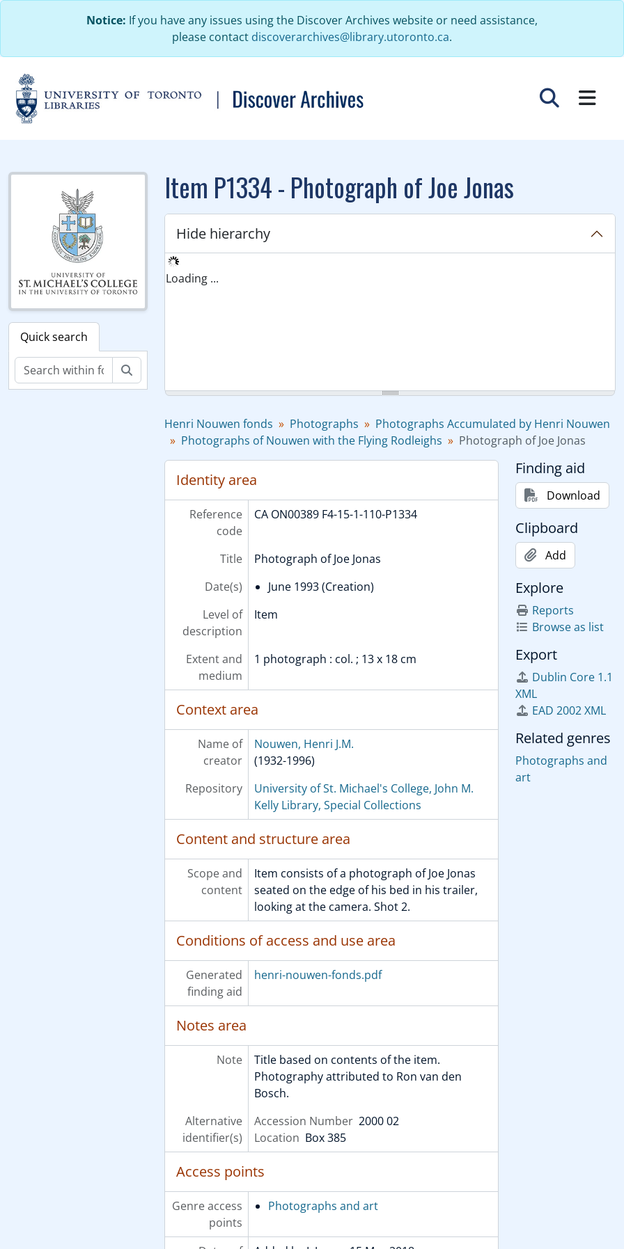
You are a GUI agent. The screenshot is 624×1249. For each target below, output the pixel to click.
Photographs (324, 423)
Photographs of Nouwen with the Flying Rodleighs (311, 440)
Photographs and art (323, 1206)
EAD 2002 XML (560, 710)
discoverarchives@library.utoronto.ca (350, 37)
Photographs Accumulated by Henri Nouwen (492, 423)
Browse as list (559, 627)
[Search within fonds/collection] (64, 370)
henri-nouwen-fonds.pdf (318, 975)
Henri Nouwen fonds (218, 423)
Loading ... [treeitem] (192, 278)
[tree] (390, 322)
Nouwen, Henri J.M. (304, 743)
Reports (544, 610)
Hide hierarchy (223, 233)
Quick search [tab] (54, 336)
